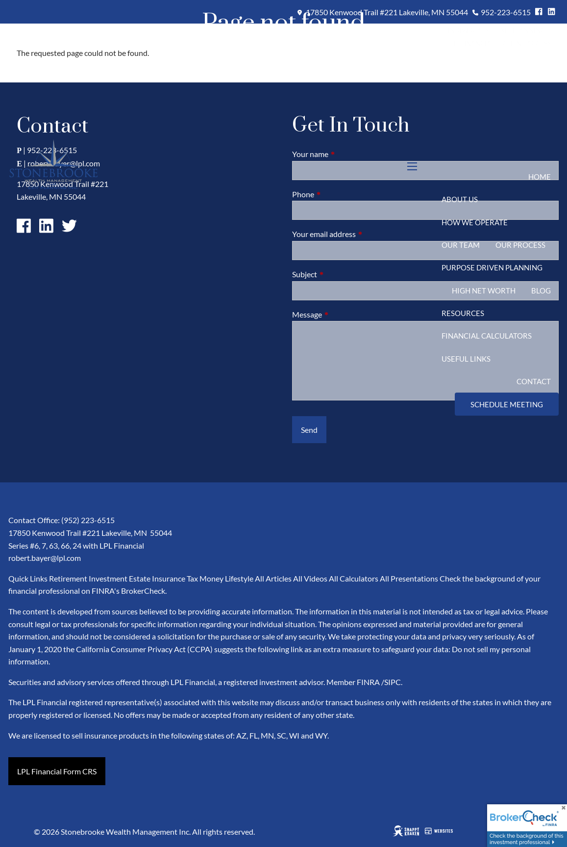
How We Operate (475, 222)
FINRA (368, 682)
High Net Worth (484, 290)
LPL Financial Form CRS (57, 771)
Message (342, 314)
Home (539, 176)
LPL (455, 43)
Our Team (461, 244)
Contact (534, 381)
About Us (460, 199)
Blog (541, 290)
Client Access (527, 43)
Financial (477, 43)
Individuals (468, 30)
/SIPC (391, 682)
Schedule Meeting (506, 404)
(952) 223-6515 (88, 520)
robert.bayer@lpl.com (44, 557)
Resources (463, 313)
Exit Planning (522, 30)
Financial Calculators (487, 335)
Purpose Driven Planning (492, 267)
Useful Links (466, 358)
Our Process (520, 244)
